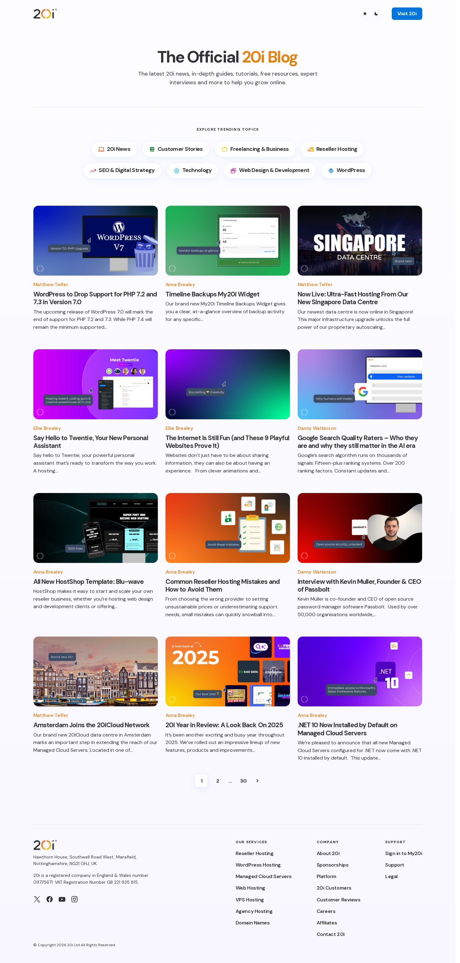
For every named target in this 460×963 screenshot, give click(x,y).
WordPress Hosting (258, 865)
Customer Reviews (338, 899)
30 (243, 781)
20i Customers (334, 888)
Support (394, 865)
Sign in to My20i (403, 853)
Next (257, 781)
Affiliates (327, 922)
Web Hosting (250, 888)
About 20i (328, 853)
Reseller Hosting (254, 853)
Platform (326, 876)
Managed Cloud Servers (264, 876)
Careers (326, 911)
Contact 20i (331, 934)
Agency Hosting (254, 911)
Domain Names (253, 922)
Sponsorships (332, 865)
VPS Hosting (250, 899)
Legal (391, 876)
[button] (370, 13)
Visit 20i (407, 13)
